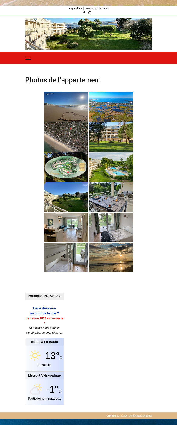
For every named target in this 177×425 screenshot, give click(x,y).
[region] (88, 34)
